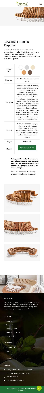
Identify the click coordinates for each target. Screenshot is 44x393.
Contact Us (10, 325)
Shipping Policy (11, 329)
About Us (9, 321)
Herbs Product (11, 355)
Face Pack (9, 351)
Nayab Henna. (25, 388)
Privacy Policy (11, 336)
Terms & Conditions (13, 332)
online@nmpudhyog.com (15, 380)
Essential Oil (10, 347)
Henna (8, 359)
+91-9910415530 (12, 377)
